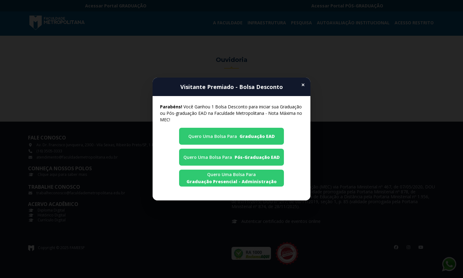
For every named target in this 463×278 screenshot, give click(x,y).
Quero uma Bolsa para (231, 136)
